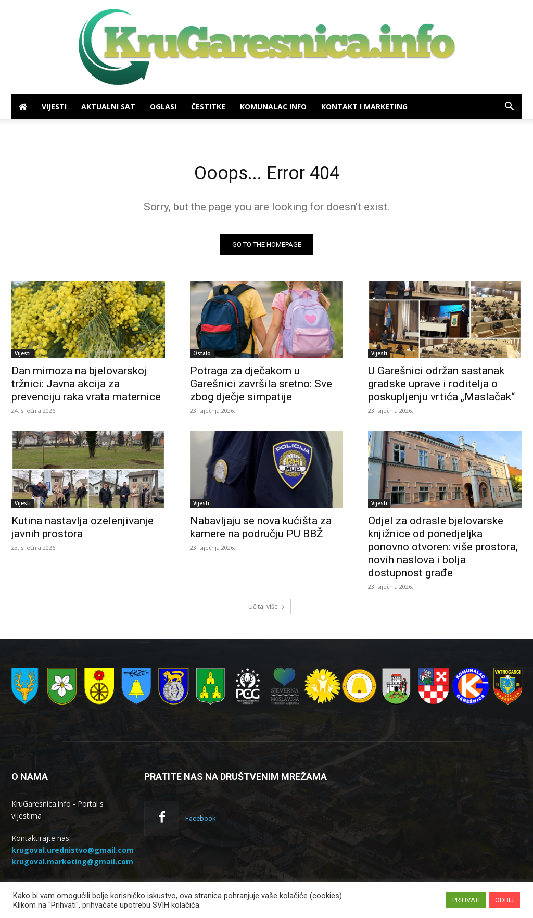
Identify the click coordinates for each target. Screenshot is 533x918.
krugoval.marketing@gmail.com (72, 866)
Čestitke (208, 106)
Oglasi (163, 106)
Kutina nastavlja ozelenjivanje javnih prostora (82, 531)
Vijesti (54, 106)
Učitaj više (266, 610)
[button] (509, 107)
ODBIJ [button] (504, 900)
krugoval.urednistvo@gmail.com (72, 854)
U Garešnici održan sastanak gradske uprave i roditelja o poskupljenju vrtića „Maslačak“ (441, 387)
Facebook (200, 822)
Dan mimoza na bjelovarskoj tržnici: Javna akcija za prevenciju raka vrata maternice (86, 387)
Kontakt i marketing (364, 106)
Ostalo (202, 356)
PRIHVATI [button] (466, 900)
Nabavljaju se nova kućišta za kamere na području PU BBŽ (261, 531)
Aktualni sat (108, 106)
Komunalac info (273, 106)
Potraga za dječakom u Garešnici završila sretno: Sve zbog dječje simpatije (261, 387)
